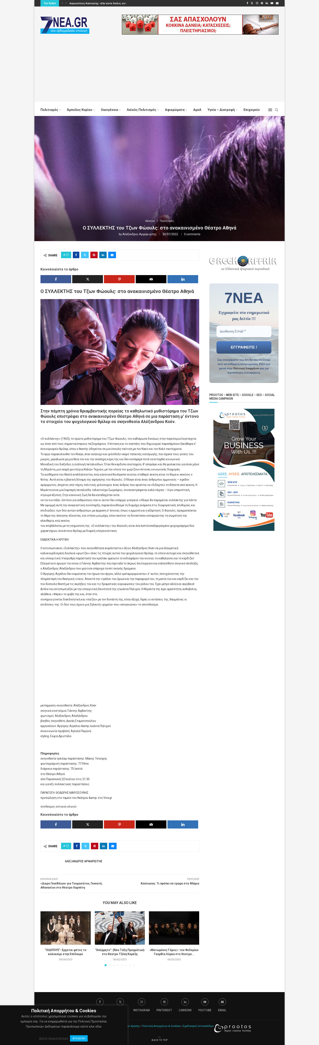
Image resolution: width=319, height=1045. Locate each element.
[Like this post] (67, 255)
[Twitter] (252, 3)
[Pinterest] (262, 3)
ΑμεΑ (197, 110)
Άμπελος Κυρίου (79, 110)
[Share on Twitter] (85, 255)
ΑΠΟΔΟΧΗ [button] (78, 1038)
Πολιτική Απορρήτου (246, 368)
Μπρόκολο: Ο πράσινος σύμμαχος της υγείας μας (98, 3)
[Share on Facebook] (76, 255)
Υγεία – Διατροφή (221, 110)
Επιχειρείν (252, 110)
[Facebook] (247, 3)
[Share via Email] (112, 255)
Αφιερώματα (175, 110)
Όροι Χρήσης (132, 1026)
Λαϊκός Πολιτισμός (141, 110)
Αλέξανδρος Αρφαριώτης (139, 234)
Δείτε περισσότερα (53, 1038)
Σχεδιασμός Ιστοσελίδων (198, 1026)
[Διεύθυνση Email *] (243, 331)
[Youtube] (272, 3)
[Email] (277, 3)
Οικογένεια (109, 110)
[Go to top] (160, 1040)
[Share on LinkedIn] (103, 255)
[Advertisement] (159, 73)
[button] (62, 3)
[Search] (276, 110)
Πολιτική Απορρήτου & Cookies (161, 1026)
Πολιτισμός (49, 110)
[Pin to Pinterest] (94, 255)
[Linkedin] (267, 3)
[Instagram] (257, 3)
